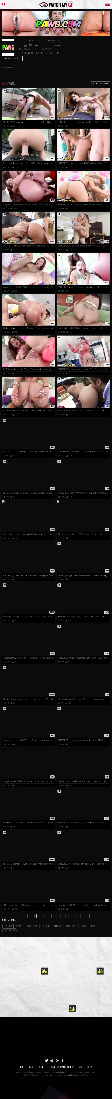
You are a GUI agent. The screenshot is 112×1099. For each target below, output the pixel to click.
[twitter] (46, 1060)
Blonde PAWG (57, 925)
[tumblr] (62, 1060)
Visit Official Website (12, 58)
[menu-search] (3, 4)
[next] (87, 916)
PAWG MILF (84, 925)
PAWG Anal (8, 925)
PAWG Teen (45, 925)
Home (21, 1066)
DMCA (31, 1066)
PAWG (93, 925)
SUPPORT (41, 1066)
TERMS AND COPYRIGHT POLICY (62, 1066)
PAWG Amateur (9, 930)
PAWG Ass (19, 925)
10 (78, 916)
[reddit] (51, 1060)
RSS (80, 1066)
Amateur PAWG (32, 925)
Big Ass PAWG (71, 925)
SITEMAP (90, 1066)
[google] (57, 1060)
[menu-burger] (107, 4)
